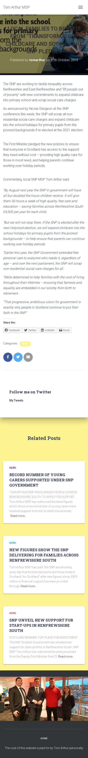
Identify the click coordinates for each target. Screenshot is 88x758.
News (25, 344)
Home (44, 738)
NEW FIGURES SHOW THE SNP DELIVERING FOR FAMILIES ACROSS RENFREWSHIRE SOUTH (43, 555)
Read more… (18, 516)
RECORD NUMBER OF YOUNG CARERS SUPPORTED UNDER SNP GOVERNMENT (41, 480)
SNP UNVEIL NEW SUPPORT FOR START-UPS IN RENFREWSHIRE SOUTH (41, 625)
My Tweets (16, 400)
